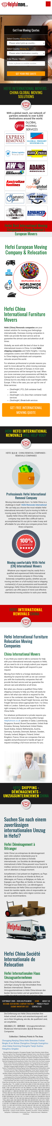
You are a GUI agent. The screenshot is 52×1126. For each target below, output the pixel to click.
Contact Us (36, 1006)
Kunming (17, 1046)
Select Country (19, 39)
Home (37, 1001)
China (21, 1040)
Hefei (26, 1040)
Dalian (10, 1046)
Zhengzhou (25, 1043)
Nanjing (15, 1040)
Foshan (41, 1040)
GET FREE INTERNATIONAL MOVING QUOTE (26, 410)
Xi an (11, 1043)
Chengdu (34, 1043)
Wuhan (17, 1043)
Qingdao (15, 1049)
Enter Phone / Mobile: (16, 59)
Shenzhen (34, 1040)
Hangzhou (6, 1049)
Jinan (4, 1046)
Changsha (25, 1046)
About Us (46, 1001)
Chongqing (6, 1040)
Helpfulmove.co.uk (12, 721)
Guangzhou (43, 1043)
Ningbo (5, 1043)
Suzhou (40, 1046)
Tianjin (33, 1046)
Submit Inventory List (20, 1006)
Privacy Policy (43, 1003)
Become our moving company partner (18, 1003)
